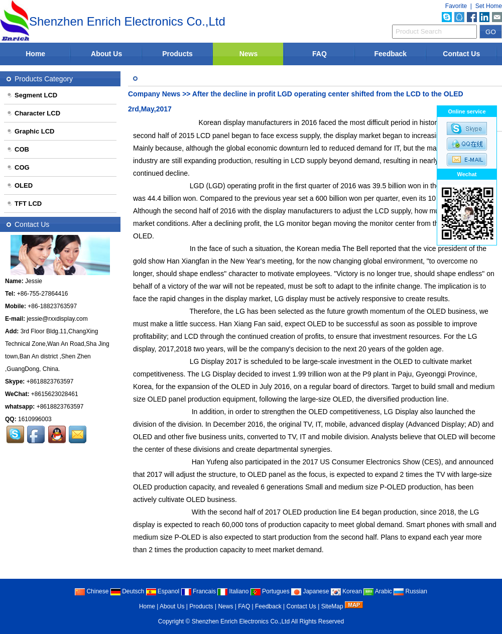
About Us (106, 54)
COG (18, 167)
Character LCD (33, 113)
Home (35, 54)
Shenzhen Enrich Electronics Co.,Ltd (241, 621)
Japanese (310, 591)
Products (177, 54)
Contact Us (461, 54)
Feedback (390, 54)
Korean (346, 591)
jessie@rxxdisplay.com (57, 318)
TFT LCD (24, 203)
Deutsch (127, 591)
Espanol (163, 591)
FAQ (319, 54)
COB (18, 149)
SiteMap (332, 606)
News (248, 54)
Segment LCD (32, 95)
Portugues (270, 591)
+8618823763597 (50, 381)
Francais (198, 591)
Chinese (91, 591)
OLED (20, 185)
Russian (410, 591)
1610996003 (35, 419)
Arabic (377, 591)
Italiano (232, 591)
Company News (154, 94)
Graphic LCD (30, 131)
